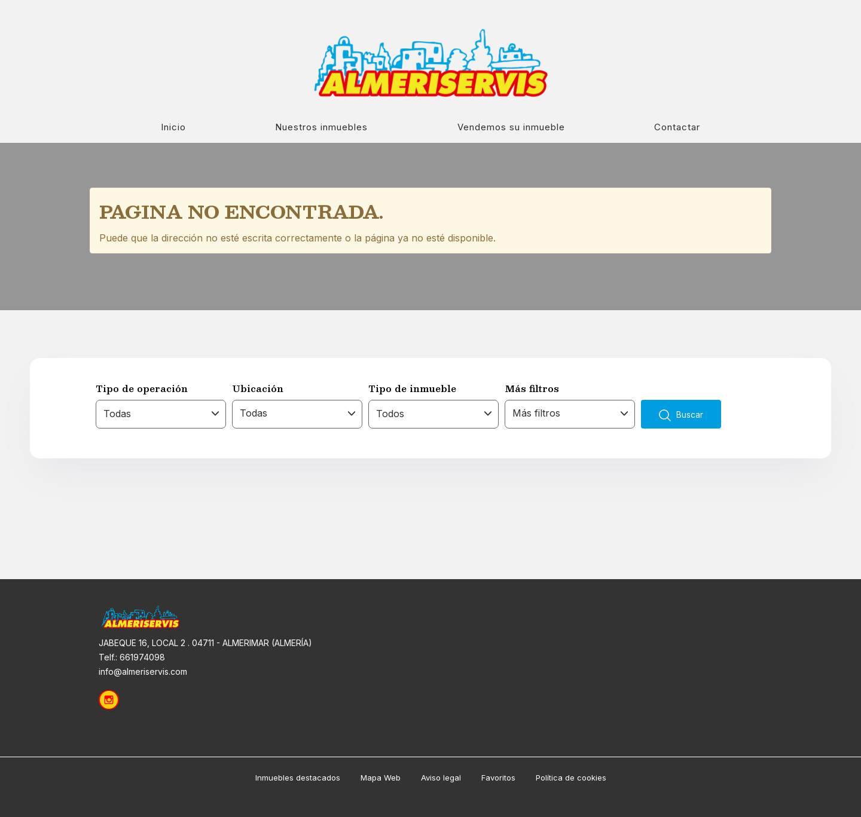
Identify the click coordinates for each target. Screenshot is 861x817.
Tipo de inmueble (412, 388)
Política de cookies (571, 777)
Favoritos (498, 777)
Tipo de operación (142, 388)
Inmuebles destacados (297, 777)
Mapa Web (381, 777)
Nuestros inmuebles (321, 127)
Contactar (677, 127)
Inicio (173, 127)
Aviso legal (441, 777)
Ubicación (257, 388)
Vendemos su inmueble (511, 127)
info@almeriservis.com (143, 671)
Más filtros (532, 388)
